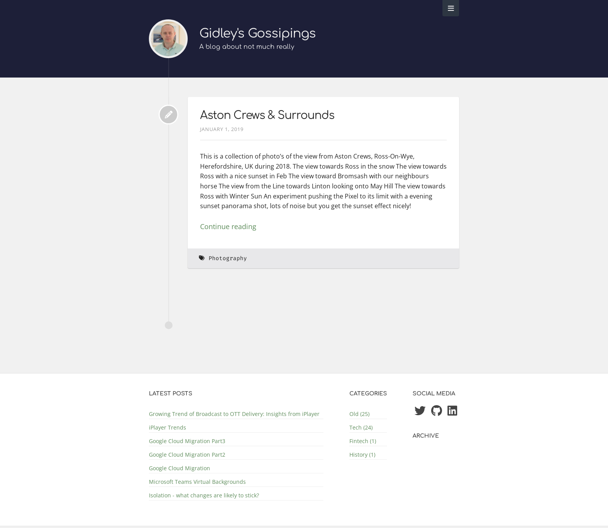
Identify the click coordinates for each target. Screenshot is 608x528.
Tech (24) (361, 427)
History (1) (362, 454)
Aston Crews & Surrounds (267, 115)
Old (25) (359, 414)
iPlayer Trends (167, 427)
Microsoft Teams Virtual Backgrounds (197, 481)
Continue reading (228, 226)
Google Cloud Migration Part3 (187, 441)
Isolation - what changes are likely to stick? (204, 495)
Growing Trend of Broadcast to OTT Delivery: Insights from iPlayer (234, 414)
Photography (228, 258)
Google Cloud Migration (179, 468)
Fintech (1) (362, 441)
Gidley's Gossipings (257, 33)
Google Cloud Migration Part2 (187, 454)
